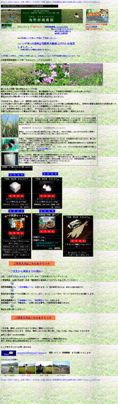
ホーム (3, 2)
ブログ (10, 2)
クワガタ (36, 2)
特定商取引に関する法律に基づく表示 (67, 2)
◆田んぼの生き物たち (63, 31)
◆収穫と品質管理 (61, 33)
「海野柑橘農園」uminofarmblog (55, 27)
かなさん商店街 (91, 27)
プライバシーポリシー (91, 2)
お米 (22, 2)
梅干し (28, 2)
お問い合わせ (46, 2)
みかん (16, 2)
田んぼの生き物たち (43, 149)
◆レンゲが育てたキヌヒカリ (62, 29)
